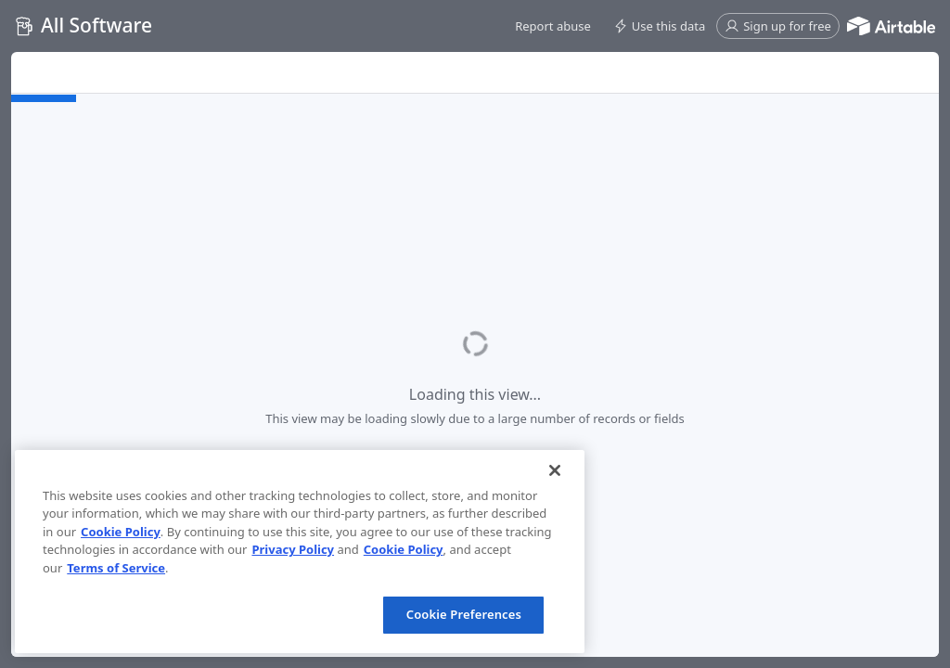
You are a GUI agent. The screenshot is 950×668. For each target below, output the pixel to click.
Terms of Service (116, 567)
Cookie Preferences (463, 614)
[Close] (554, 470)
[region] (299, 551)
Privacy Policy (292, 549)
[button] (553, 26)
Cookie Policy (120, 531)
